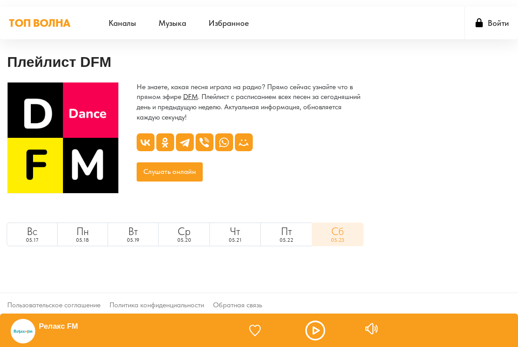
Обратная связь (237, 297)
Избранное (229, 23)
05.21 (235, 234)
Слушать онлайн (169, 171)
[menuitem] (122, 23)
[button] (315, 330)
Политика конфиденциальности (156, 297)
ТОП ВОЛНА (40, 23)
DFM (190, 96)
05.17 (32, 234)
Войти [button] (498, 23)
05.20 (184, 234)
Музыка (172, 23)
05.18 (83, 234)
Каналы (122, 23)
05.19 (133, 234)
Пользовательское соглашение (53, 297)
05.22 (286, 234)
